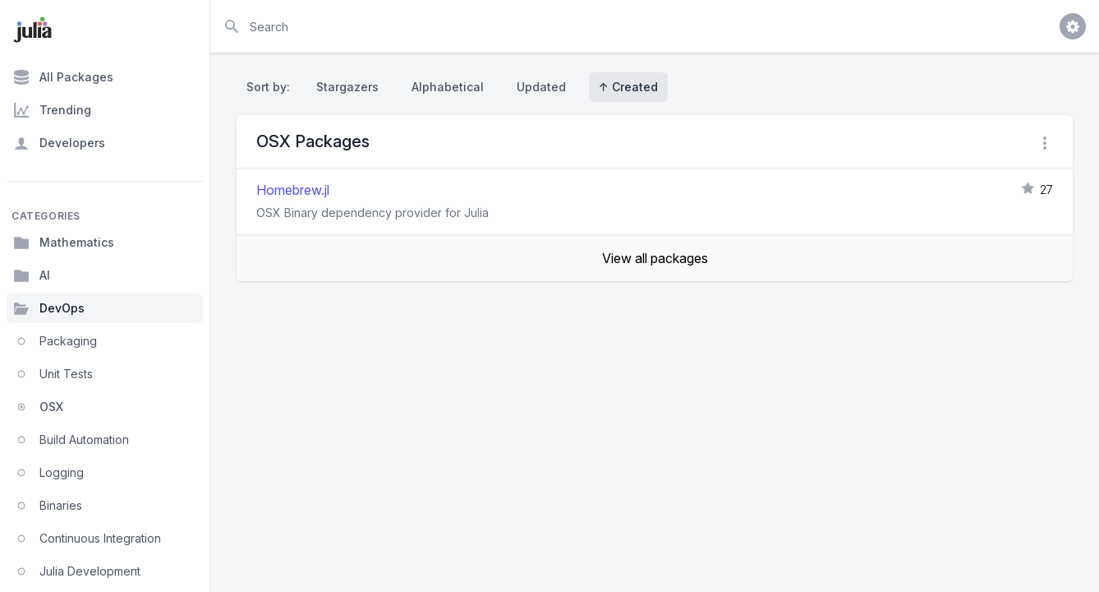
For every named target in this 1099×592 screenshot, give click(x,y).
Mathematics (63, 242)
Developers (59, 143)
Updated (541, 87)
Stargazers (347, 87)
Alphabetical (448, 87)
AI (31, 275)
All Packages (63, 77)
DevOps (49, 308)
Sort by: (271, 87)
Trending (52, 110)
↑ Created (628, 87)
